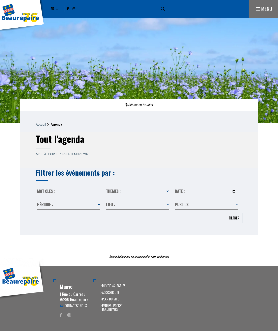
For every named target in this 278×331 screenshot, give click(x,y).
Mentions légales (113, 286)
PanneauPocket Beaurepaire (112, 307)
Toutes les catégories (137, 191)
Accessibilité (110, 292)
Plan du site (110, 299)
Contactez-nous (76, 305)
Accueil (41, 124)
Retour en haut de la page (269, 266)
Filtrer (234, 217)
